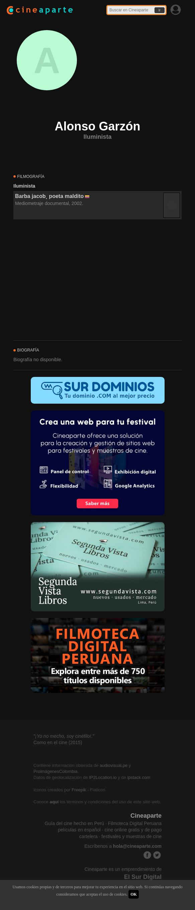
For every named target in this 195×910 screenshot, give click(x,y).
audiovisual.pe (113, 765)
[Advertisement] (97, 280)
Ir (160, 10)
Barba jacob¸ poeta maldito (49, 196)
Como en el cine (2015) (57, 742)
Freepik (79, 789)
